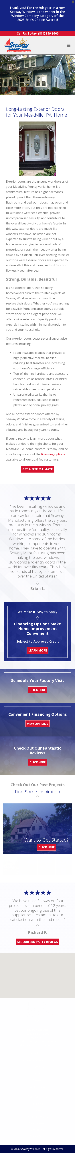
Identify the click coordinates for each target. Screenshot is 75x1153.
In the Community (37, 1098)
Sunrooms (37, 1048)
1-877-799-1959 (48, 1026)
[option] (11, 866)
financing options (53, 454)
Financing (37, 1085)
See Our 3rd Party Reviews (37, 942)
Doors (37, 1054)
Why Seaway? (37, 1104)
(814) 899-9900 (47, 1022)
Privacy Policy (37, 1117)
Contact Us (37, 1111)
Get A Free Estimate (37, 469)
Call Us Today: (37, 33)
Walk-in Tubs (37, 1068)
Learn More (37, 650)
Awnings (38, 1061)
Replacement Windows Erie (37, 1041)
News (37, 1091)
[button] (37, 973)
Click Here (47, 847)
